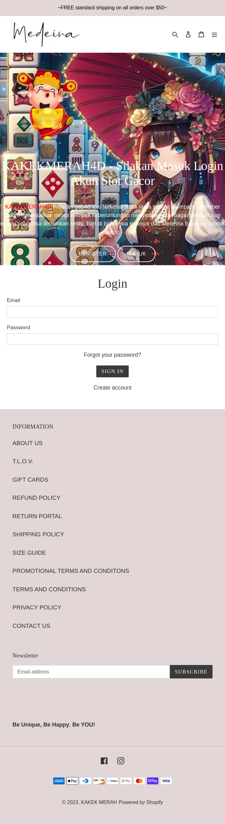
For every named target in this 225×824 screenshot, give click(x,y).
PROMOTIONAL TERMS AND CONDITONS (70, 571)
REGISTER (93, 253)
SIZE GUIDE (29, 552)
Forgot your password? (112, 355)
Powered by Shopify (141, 802)
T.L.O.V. (22, 461)
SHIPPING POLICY (38, 534)
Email (13, 300)
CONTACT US (31, 626)
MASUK (136, 253)
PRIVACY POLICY (36, 607)
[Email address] (91, 672)
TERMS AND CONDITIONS (49, 589)
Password (18, 327)
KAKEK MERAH (99, 802)
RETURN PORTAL (37, 516)
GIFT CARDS (30, 479)
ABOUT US (27, 443)
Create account (112, 388)
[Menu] (214, 34)
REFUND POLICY (36, 497)
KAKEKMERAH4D (28, 207)
